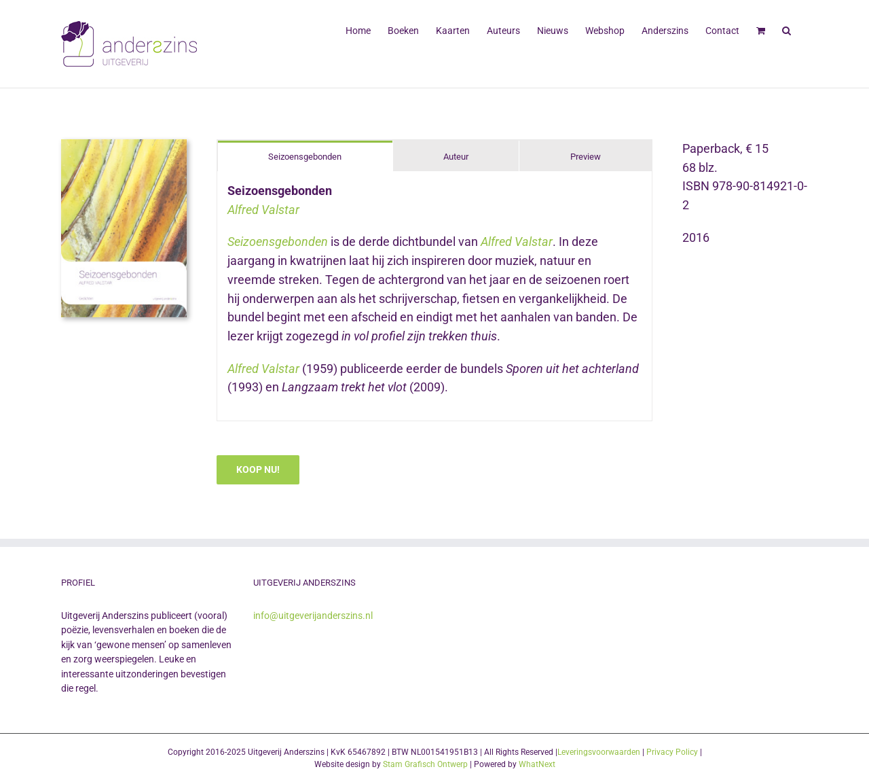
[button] (786, 29)
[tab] (305, 156)
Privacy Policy (672, 752)
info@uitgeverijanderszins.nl (313, 615)
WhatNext (537, 764)
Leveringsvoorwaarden (598, 752)
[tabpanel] (434, 296)
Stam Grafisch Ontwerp (425, 764)
